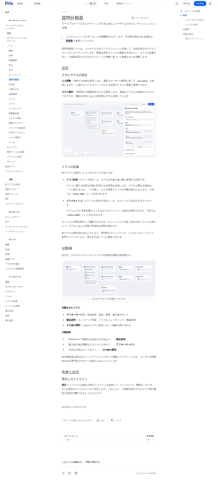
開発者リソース (123, 3)
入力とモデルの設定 (194, 20)
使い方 (91, 3)
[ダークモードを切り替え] (210, 3)
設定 (185, 15)
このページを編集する (72, 462)
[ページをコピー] (140, 17)
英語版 (69, 40)
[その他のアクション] (153, 17)
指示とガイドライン (194, 38)
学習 (104, 3)
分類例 (186, 29)
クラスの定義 (191, 24)
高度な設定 (188, 34)
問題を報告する (93, 462)
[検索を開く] (176, 3)
